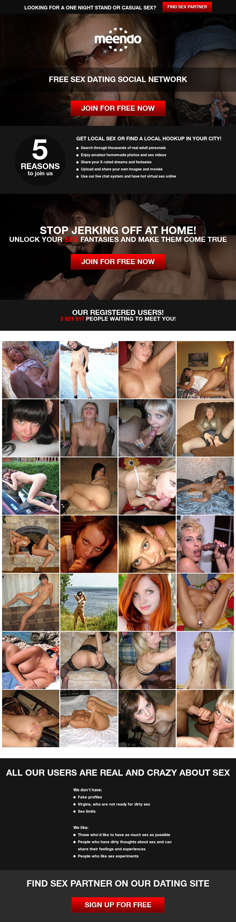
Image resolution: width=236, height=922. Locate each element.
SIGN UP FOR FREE (118, 905)
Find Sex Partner (187, 7)
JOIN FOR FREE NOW (118, 108)
